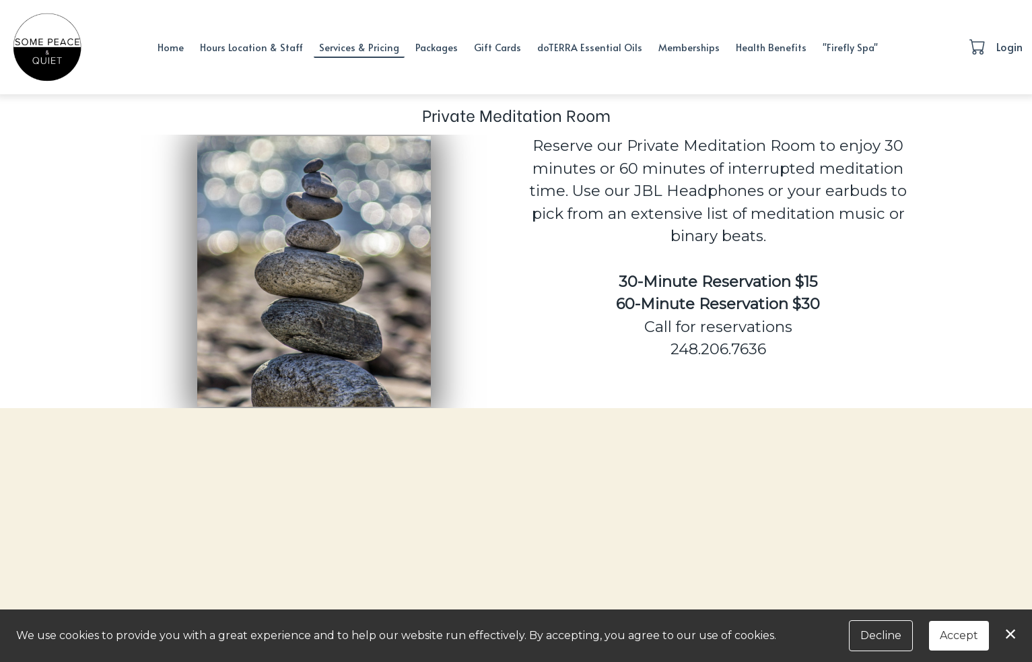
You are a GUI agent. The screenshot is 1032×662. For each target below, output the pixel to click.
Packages (436, 47)
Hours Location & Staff (251, 47)
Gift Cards (497, 47)
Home (171, 47)
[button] (978, 46)
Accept (959, 635)
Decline (880, 635)
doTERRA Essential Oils (589, 47)
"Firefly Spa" (850, 47)
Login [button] (1009, 46)
